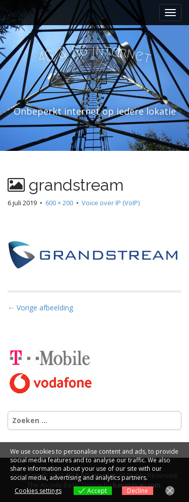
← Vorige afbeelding (40, 307)
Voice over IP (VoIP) (111, 202)
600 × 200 (59, 202)
